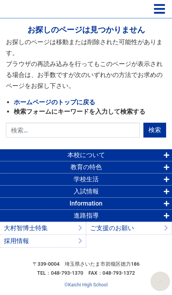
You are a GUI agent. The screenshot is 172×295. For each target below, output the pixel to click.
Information (86, 203)
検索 (154, 130)
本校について (86, 155)
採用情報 (16, 241)
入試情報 (86, 191)
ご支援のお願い (112, 228)
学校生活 (86, 179)
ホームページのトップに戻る (54, 102)
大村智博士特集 (26, 228)
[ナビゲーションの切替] (159, 9)
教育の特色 (86, 167)
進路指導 (86, 215)
